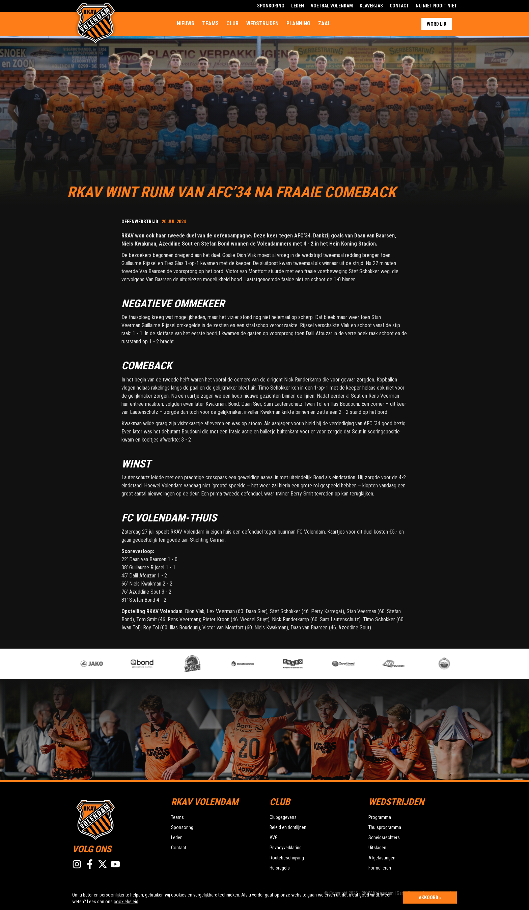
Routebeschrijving (287, 857)
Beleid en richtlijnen (288, 827)
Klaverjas (371, 5)
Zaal (324, 23)
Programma (379, 817)
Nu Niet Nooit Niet (436, 5)
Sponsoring (270, 5)
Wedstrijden (262, 23)
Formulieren (379, 868)
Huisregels (280, 868)
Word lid (436, 24)
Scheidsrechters (384, 837)
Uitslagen (377, 847)
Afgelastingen (381, 857)
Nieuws (185, 23)
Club (232, 23)
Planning (298, 23)
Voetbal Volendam (332, 5)
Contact (399, 5)
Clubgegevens (283, 817)
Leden (297, 5)
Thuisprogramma (384, 827)
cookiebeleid (126, 901)
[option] (202, 664)
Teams (210, 23)
